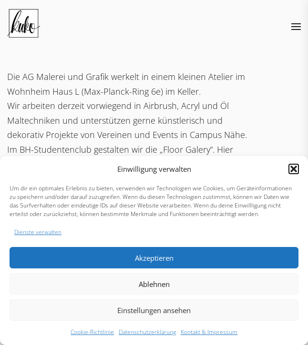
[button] (293, 169)
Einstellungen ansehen (154, 310)
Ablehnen (154, 284)
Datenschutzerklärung (147, 332)
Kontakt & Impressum (209, 332)
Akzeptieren (154, 258)
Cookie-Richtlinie (92, 332)
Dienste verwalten (38, 232)
